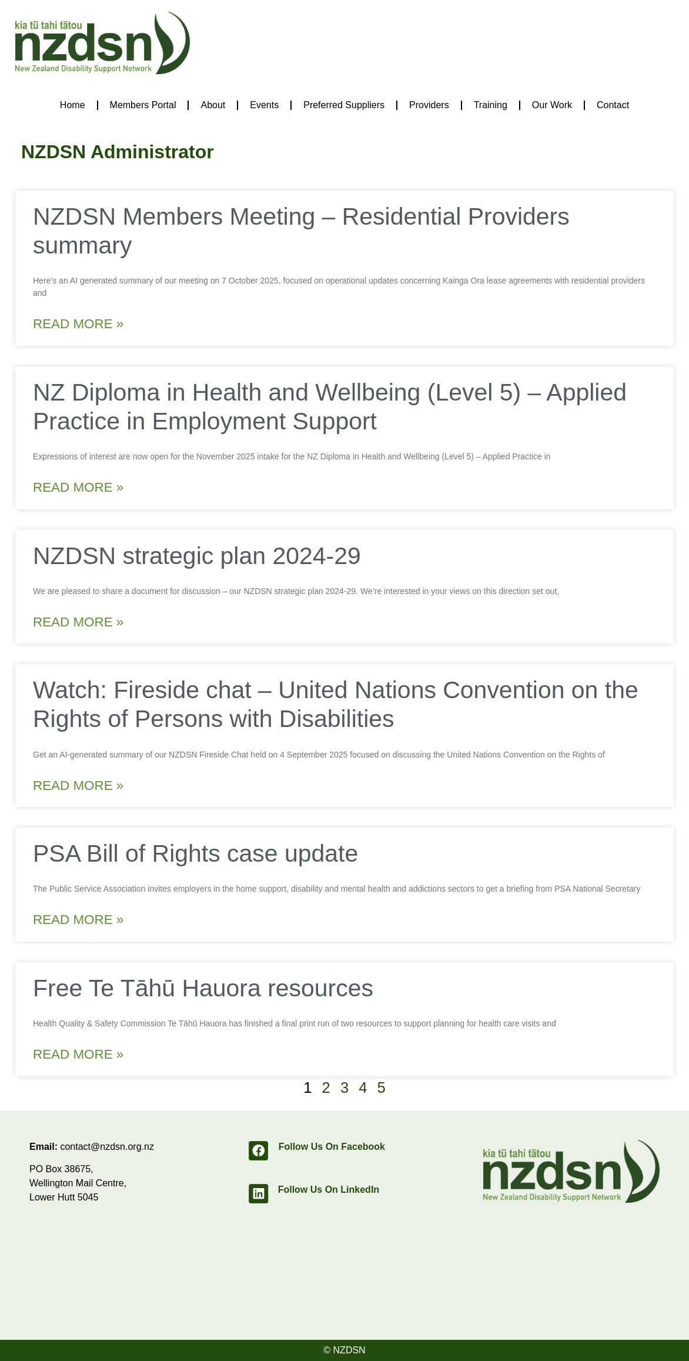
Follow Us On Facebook (332, 1147)
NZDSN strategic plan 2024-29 (197, 555)
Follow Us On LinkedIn (328, 1190)
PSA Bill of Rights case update (195, 853)
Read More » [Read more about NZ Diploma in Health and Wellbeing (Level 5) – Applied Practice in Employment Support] (78, 487)
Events (264, 105)
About (212, 105)
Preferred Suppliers (343, 105)
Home (72, 105)
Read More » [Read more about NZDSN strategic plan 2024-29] (78, 622)
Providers (429, 105)
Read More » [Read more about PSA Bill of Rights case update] (78, 919)
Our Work (552, 105)
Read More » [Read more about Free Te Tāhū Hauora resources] (78, 1054)
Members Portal (143, 105)
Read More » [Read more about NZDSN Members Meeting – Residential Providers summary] (78, 323)
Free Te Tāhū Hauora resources (203, 988)
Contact (613, 105)
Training (490, 105)
